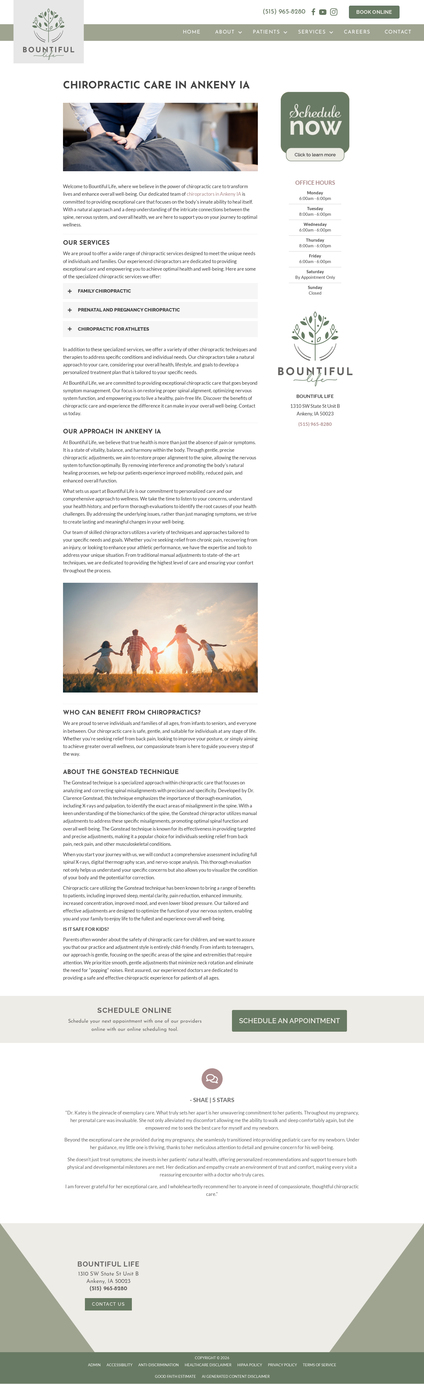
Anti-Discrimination (158, 1365)
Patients (266, 32)
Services (312, 32)
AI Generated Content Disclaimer (236, 1376)
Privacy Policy (282, 1365)
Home (192, 32)
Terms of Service (319, 1365)
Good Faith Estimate (175, 1376)
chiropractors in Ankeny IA (214, 194)
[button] (239, 32)
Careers (357, 32)
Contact (398, 32)
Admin (94, 1365)
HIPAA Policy (249, 1365)
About (225, 32)
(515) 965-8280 (284, 12)
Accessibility (119, 1365)
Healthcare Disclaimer (208, 1365)
